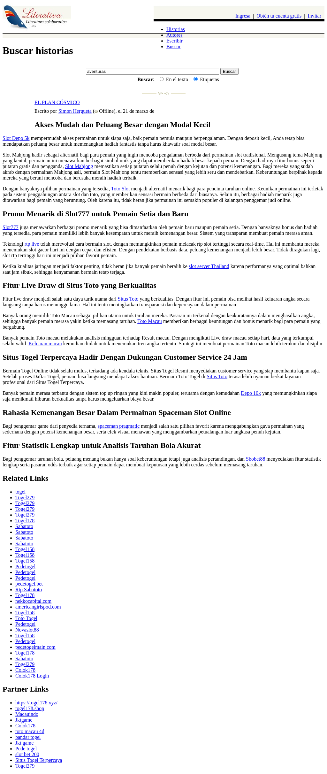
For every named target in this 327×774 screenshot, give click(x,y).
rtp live (32, 244)
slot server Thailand (209, 266)
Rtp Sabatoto (28, 589)
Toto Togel (26, 618)
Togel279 (24, 497)
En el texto (174, 79)
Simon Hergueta (75, 111)
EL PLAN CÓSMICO (57, 102)
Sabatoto (24, 526)
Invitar (314, 16)
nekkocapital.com (33, 601)
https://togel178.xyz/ (36, 702)
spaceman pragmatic (119, 426)
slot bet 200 (27, 754)
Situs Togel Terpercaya (38, 760)
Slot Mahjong (79, 166)
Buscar (173, 46)
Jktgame (23, 720)
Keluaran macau (45, 343)
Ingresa (242, 16)
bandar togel (28, 737)
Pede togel (26, 748)
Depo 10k (251, 393)
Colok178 (25, 670)
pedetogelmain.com (35, 647)
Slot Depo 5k (16, 138)
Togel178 (24, 520)
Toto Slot (120, 188)
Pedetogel (25, 566)
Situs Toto (128, 299)
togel (20, 491)
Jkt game (24, 743)
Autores (174, 35)
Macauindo (26, 714)
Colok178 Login (32, 675)
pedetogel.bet (29, 583)
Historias (175, 29)
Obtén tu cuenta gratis (278, 16)
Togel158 (24, 549)
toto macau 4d (29, 731)
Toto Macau (149, 321)
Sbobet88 (255, 459)
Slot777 (11, 227)
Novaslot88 (27, 629)
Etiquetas (206, 79)
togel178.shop (29, 708)
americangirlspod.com (38, 606)
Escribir (174, 40)
